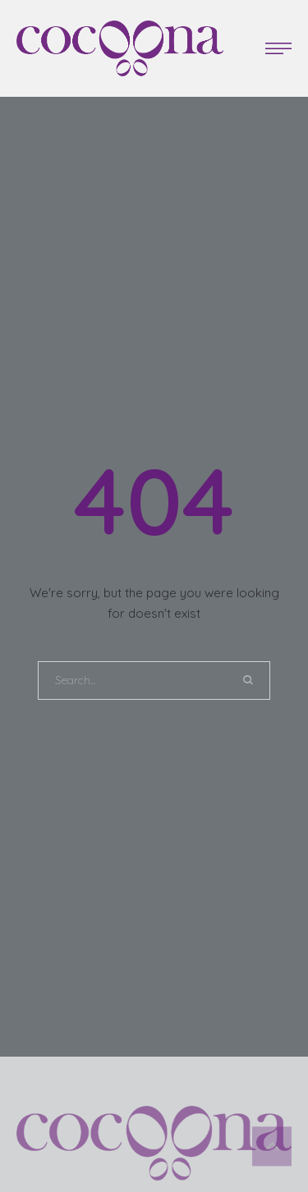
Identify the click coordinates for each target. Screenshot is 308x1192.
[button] (278, 48)
